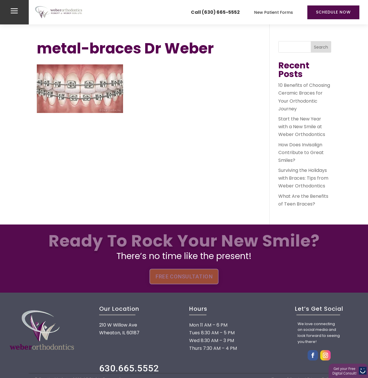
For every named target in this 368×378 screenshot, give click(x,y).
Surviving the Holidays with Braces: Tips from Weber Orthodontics (303, 178)
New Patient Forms (273, 12)
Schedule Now (333, 12)
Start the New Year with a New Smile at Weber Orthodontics (301, 127)
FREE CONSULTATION (184, 276)
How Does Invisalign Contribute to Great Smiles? (301, 152)
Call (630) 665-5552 (215, 12)
